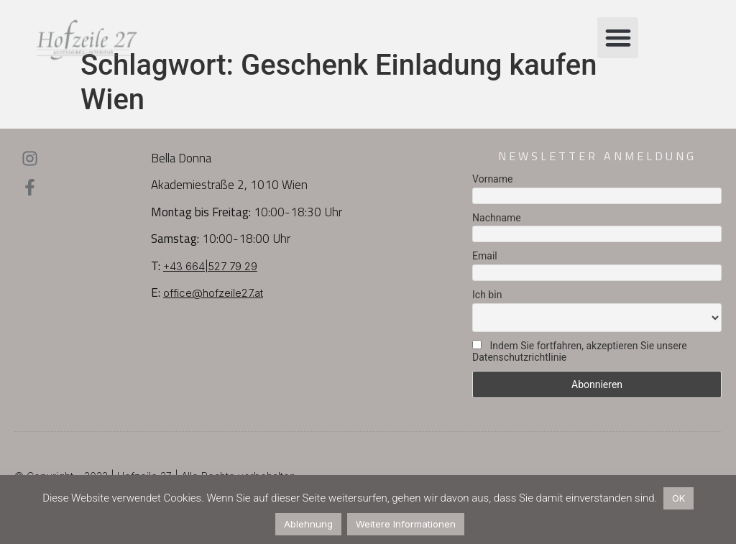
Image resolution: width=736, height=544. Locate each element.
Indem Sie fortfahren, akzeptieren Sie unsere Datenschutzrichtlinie (579, 351)
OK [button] (678, 498)
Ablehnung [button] (308, 524)
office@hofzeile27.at (213, 293)
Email (484, 256)
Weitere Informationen (406, 524)
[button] (617, 37)
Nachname (496, 217)
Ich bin (487, 294)
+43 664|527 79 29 (210, 266)
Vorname (492, 179)
